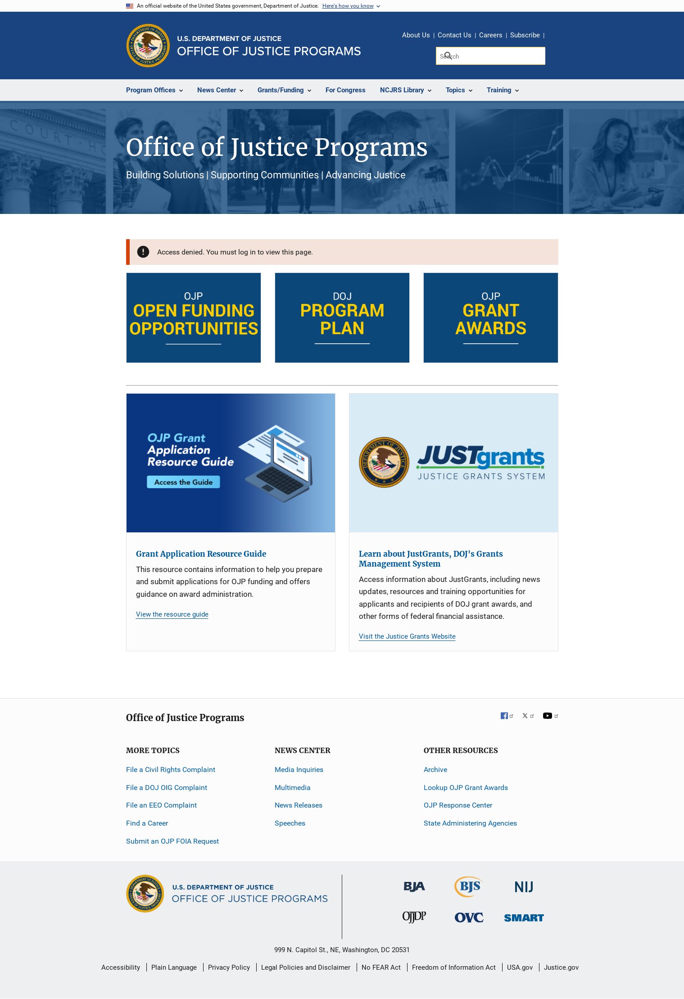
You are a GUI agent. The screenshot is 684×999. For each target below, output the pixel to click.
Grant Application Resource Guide (201, 554)
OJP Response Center (458, 805)
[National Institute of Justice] (524, 883)
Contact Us (454, 35)
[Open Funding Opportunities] (194, 318)
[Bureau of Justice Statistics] (469, 893)
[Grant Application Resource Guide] (231, 463)
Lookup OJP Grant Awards (466, 787)
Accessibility (120, 967)
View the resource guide (172, 614)
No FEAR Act (381, 967)
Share (554, 36)
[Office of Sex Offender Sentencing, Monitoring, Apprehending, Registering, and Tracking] (524, 915)
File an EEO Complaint (161, 805)
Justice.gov (561, 967)
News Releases (298, 805)
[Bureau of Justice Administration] (414, 882)
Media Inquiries (299, 769)
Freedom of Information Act (454, 967)
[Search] (490, 56)
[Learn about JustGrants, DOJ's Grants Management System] (453, 463)
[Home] (269, 45)
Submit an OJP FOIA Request (172, 841)
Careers (491, 35)
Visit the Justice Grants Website (407, 636)
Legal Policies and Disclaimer (305, 967)
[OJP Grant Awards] (491, 318)
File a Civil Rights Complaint (170, 769)
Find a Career (147, 823)
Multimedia (293, 787)
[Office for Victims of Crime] (469, 917)
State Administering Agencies (470, 823)
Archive (435, 769)
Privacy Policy (229, 967)
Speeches (290, 823)
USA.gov (520, 967)
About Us (416, 35)
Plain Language (174, 967)
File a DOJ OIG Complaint (166, 787)
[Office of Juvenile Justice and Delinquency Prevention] (414, 919)
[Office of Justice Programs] (148, 45)
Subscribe (525, 35)
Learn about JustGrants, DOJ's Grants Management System (431, 559)
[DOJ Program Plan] (342, 318)
